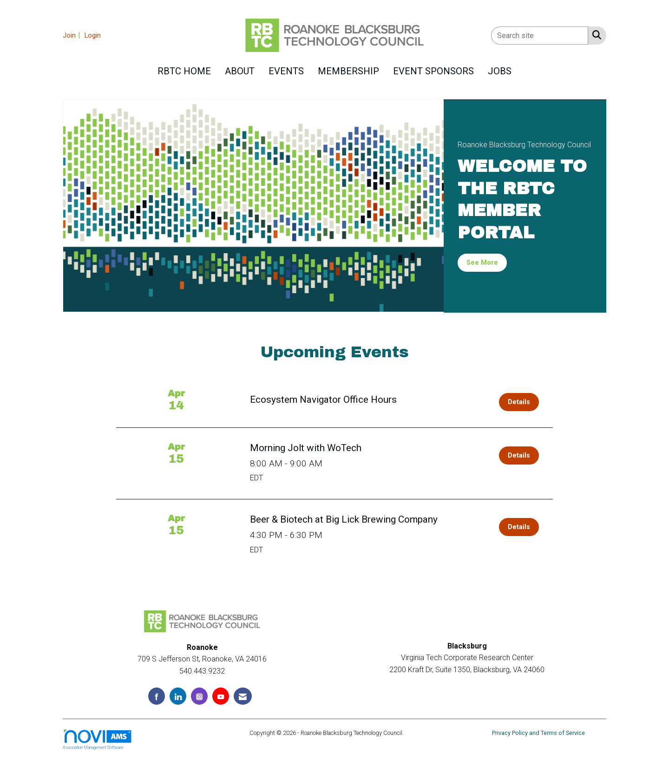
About (240, 71)
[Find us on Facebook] (156, 696)
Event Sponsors (433, 71)
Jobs (500, 71)
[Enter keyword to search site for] (539, 35)
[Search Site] (595, 34)
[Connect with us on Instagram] (199, 696)
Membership (348, 71)
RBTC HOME (184, 71)
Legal (412, 732)
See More (482, 263)
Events (286, 71)
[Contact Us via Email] (243, 696)
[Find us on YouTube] (220, 696)
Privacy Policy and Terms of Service (538, 732)
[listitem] (73, 35)
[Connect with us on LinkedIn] (178, 696)
